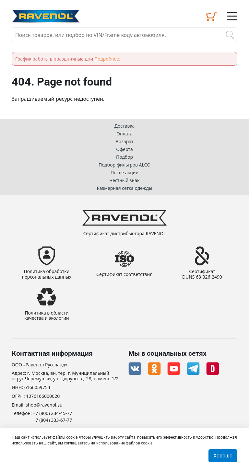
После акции (124, 172)
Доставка (124, 126)
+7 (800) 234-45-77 (52, 413)
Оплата (124, 134)
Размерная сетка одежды (124, 188)
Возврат (125, 141)
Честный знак (125, 180)
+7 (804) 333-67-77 (52, 420)
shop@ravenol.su (44, 405)
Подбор (124, 157)
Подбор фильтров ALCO (124, 165)
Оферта (124, 149)
